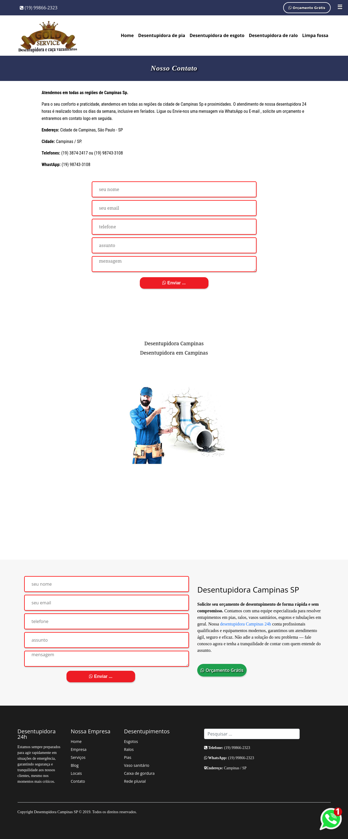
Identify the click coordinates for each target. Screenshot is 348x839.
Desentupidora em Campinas (174, 352)
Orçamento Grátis (306, 7)
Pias (127, 757)
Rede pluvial (135, 781)
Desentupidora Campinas (174, 343)
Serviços (78, 757)
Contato (78, 781)
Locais (76, 773)
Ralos (129, 749)
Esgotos (131, 741)
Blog (75, 765)
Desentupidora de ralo (273, 35)
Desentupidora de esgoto (217, 35)
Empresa (79, 749)
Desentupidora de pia (161, 35)
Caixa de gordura (139, 773)
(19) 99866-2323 (39, 8)
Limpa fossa (315, 35)
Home (127, 35)
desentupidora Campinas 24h (245, 624)
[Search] (252, 734)
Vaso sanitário (136, 765)
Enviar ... (174, 282)
